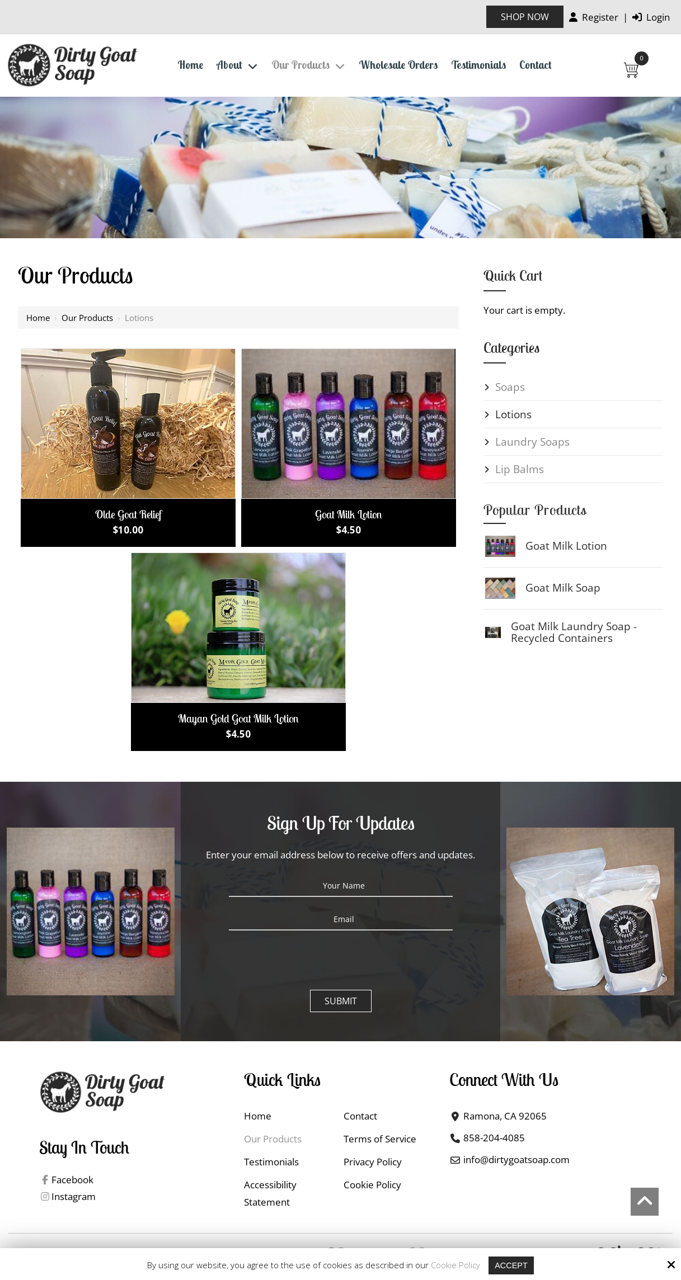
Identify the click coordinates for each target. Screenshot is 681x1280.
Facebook (72, 1180)
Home (38, 317)
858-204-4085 (494, 1137)
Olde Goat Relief (128, 514)
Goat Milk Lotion (348, 514)
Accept (511, 1265)
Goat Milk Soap (562, 587)
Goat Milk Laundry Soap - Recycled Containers (574, 632)
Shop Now (525, 17)
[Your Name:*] (341, 886)
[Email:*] (341, 919)
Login (651, 17)
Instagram (73, 1197)
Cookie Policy (455, 1265)
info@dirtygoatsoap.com (516, 1159)
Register (593, 17)
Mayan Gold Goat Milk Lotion (238, 718)
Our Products (87, 317)
